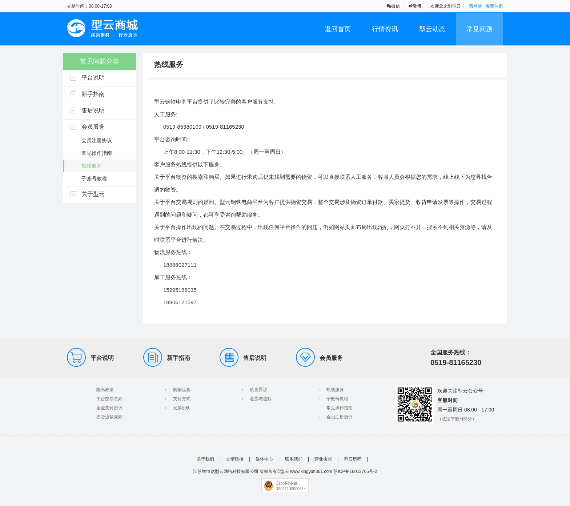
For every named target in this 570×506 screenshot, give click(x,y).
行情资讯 (385, 29)
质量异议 (258, 389)
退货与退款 (261, 398)
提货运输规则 (109, 416)
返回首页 (338, 29)
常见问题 (479, 29)
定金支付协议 (109, 407)
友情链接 (235, 459)
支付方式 (181, 398)
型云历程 (352, 459)
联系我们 (293, 459)
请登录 (475, 6)
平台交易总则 (109, 398)
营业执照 (323, 459)
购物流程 (181, 389)
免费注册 (494, 6)
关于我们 (205, 459)
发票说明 (181, 407)
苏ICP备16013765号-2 (355, 471)
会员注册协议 (339, 416)
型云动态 (432, 29)
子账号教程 (337, 398)
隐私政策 (105, 389)
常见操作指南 (339, 407)
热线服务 (335, 389)
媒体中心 (264, 459)
